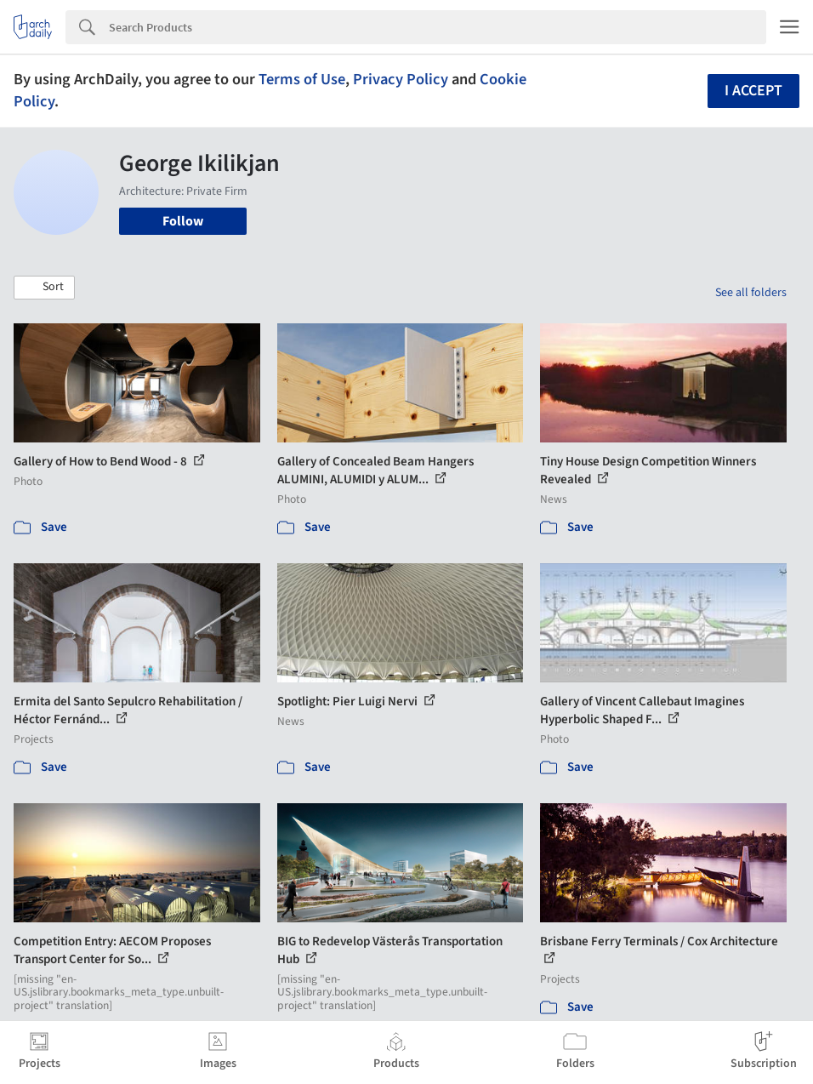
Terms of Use (302, 79)
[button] (44, 288)
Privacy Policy (400, 79)
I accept (753, 90)
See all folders (751, 293)
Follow (182, 221)
